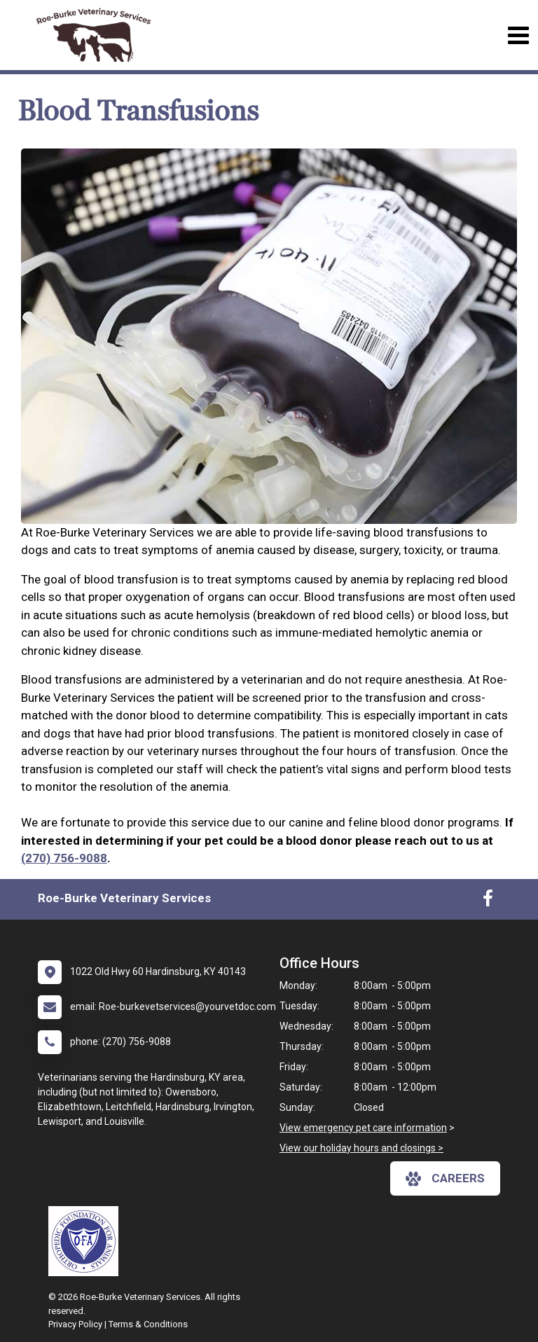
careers (445, 1179)
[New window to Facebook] (488, 901)
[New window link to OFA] (86, 1241)
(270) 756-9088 (64, 858)
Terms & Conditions (148, 1324)
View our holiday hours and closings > (361, 1148)
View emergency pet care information (363, 1127)
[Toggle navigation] (518, 35)
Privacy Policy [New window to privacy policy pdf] (75, 1324)
